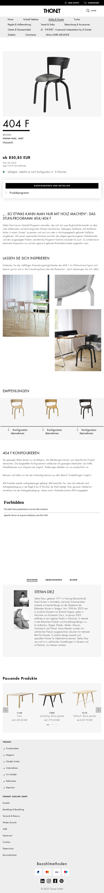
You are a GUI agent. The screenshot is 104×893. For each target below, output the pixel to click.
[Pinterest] (61, 881)
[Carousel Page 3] (56, 724)
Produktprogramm (17, 193)
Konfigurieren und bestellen (52, 186)
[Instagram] (49, 881)
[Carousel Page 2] (52, 724)
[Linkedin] (42, 881)
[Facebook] (55, 881)
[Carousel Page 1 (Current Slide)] (47, 724)
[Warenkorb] (91, 3)
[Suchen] (91, 10)
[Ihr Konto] (72, 3)
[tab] (32, 580)
